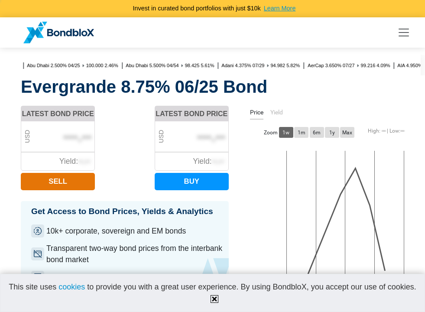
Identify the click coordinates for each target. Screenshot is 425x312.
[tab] (256, 114)
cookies (71, 287)
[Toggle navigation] (403, 32)
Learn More (280, 8)
